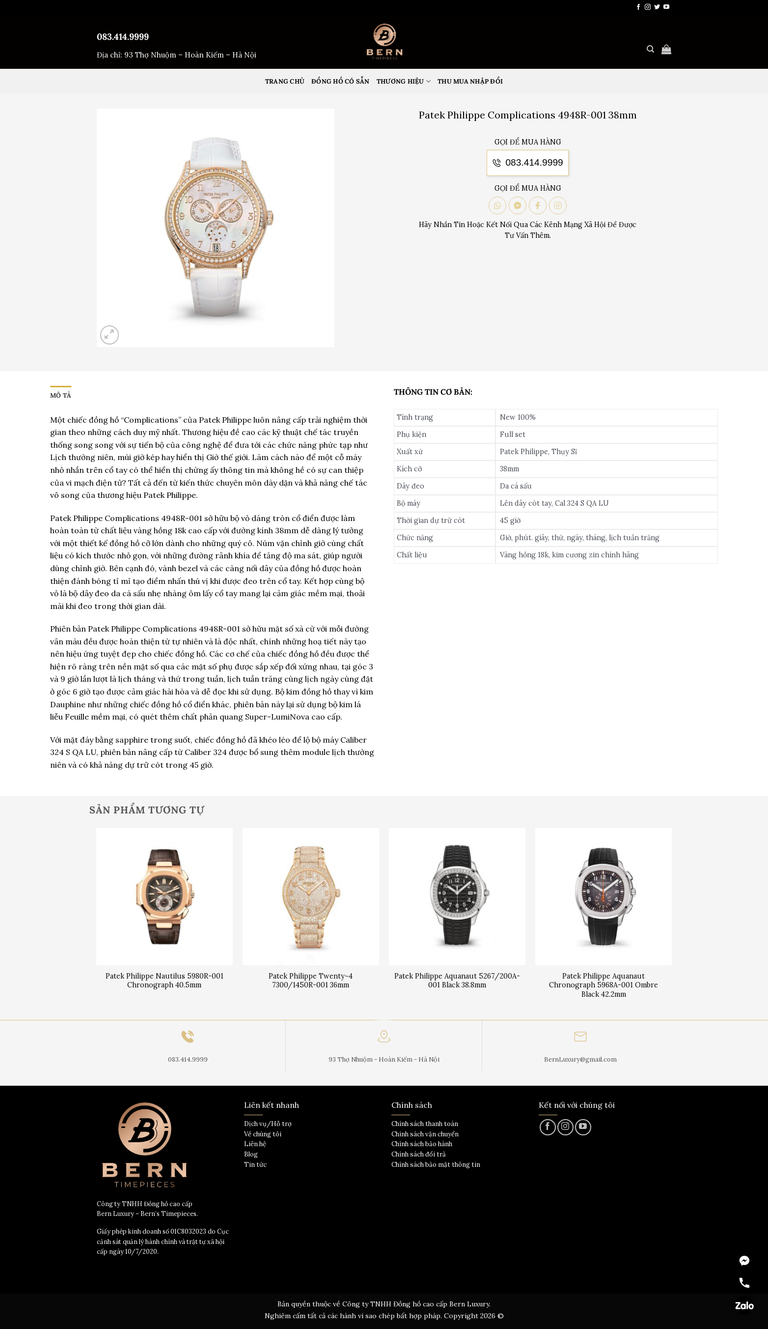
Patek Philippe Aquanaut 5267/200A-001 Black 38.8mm (457, 981)
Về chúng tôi (262, 1134)
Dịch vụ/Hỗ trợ (268, 1124)
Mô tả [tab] (60, 395)
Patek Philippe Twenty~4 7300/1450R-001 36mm (311, 981)
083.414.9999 (123, 36)
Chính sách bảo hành (421, 1144)
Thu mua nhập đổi (470, 81)
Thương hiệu (404, 81)
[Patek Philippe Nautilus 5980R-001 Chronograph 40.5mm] (164, 896)
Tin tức (255, 1164)
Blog (251, 1154)
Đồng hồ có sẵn (340, 81)
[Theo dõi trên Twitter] (657, 7)
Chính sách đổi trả (418, 1154)
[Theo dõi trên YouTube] (666, 7)
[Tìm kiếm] (650, 49)
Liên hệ (255, 1144)
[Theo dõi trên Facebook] (638, 7)
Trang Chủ (284, 81)
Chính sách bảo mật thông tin (435, 1164)
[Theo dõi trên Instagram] (648, 7)
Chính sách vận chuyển (425, 1134)
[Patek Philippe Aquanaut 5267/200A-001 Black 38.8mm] (457, 896)
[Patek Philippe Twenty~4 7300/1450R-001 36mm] (311, 896)
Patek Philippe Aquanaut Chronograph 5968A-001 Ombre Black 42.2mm (603, 985)
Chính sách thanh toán (424, 1124)
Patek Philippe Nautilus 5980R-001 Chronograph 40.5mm (164, 981)
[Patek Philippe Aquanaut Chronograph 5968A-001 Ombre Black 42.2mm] (603, 896)
